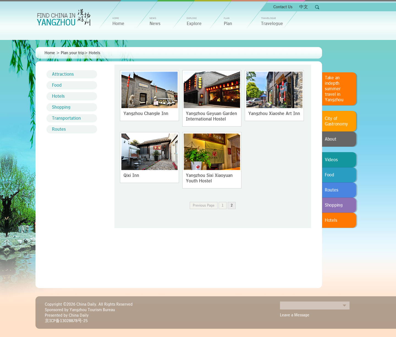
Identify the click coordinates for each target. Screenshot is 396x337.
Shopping (61, 107)
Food (57, 85)
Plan (228, 23)
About (330, 139)
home (118, 23)
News (155, 23)
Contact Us (282, 7)
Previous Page (204, 205)
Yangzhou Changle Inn (145, 113)
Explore (194, 23)
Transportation (66, 118)
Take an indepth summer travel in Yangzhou (334, 88)
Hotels (94, 53)
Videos (331, 159)
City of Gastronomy (336, 121)
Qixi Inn (131, 175)
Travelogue (272, 23)
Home (50, 53)
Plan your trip (72, 53)
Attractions (63, 74)
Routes (59, 129)
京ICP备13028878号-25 (66, 321)
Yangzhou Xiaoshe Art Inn (274, 113)
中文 (303, 7)
